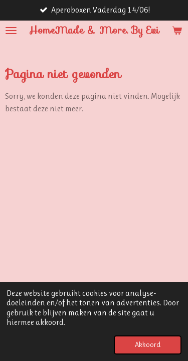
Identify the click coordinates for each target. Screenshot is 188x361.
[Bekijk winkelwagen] (177, 31)
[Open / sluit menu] (11, 31)
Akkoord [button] (147, 344)
